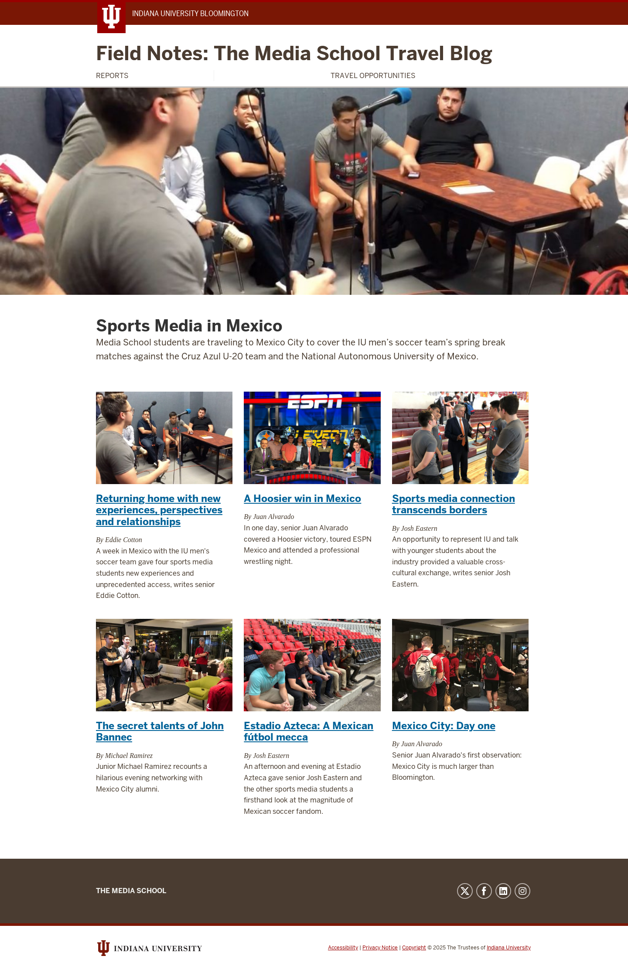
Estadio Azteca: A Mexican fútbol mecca (308, 731)
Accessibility (343, 947)
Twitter (465, 891)
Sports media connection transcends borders (453, 504)
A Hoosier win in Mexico (302, 498)
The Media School (131, 890)
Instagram (522, 891)
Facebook (484, 891)
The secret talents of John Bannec (160, 731)
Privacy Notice (380, 947)
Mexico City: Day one (443, 725)
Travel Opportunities (373, 75)
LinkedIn (503, 891)
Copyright (414, 947)
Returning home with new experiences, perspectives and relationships (159, 510)
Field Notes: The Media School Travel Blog (294, 54)
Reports (112, 75)
